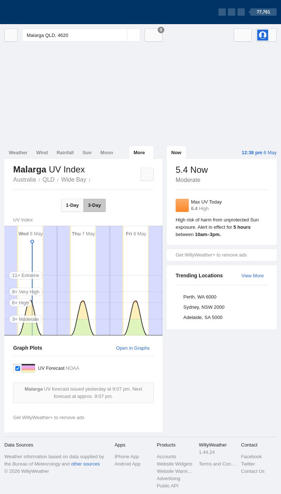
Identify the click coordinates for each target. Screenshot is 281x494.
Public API (167, 486)
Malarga (94, 179)
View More (252, 275)
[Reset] (121, 35)
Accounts (166, 456)
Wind (42, 152)
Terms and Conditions (218, 464)
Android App (127, 464)
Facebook (251, 456)
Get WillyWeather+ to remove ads (211, 255)
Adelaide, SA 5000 (202, 317)
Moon (106, 152)
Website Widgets (174, 464)
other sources (85, 464)
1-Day (72, 205)
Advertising (168, 478)
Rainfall (65, 152)
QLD (48, 179)
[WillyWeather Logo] (38, 12)
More (139, 152)
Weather (18, 152)
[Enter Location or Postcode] (81, 35)
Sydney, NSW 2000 (203, 307)
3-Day (94, 205)
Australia (24, 179)
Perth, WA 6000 (200, 297)
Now (176, 152)
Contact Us (253, 471)
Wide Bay (73, 179)
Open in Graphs (133, 348)
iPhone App (127, 456)
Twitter (248, 464)
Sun (87, 152)
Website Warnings (175, 471)
